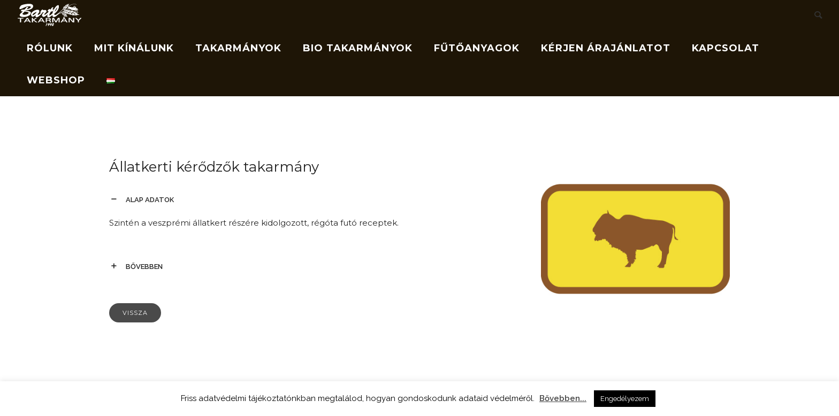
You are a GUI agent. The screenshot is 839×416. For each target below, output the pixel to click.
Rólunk (50, 48)
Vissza (135, 313)
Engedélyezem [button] (624, 399)
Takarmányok (238, 48)
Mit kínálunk (134, 48)
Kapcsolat (725, 48)
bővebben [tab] (144, 267)
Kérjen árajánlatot (605, 48)
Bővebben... (562, 398)
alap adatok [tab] (150, 200)
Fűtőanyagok (477, 48)
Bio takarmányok (358, 48)
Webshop (56, 80)
